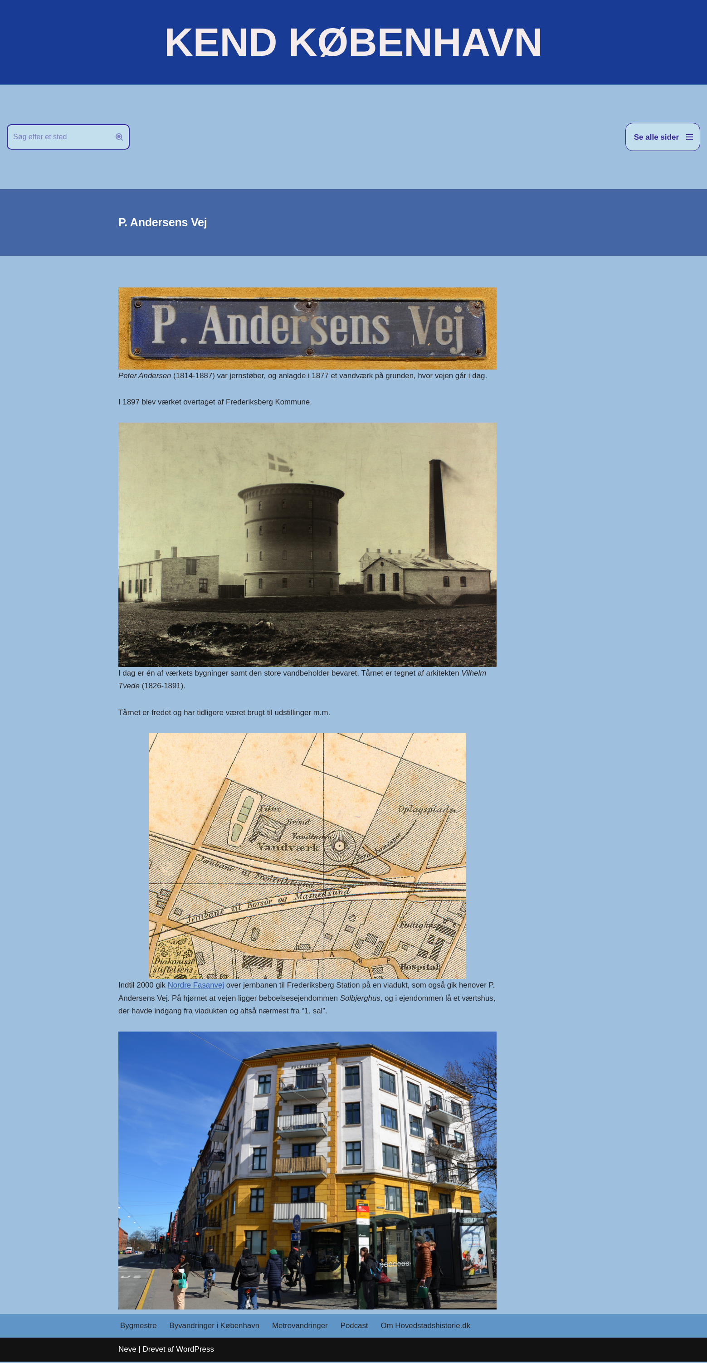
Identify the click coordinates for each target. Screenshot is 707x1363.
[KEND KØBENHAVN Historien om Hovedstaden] (353, 42)
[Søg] (58, 137)
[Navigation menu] (662, 137)
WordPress (195, 1350)
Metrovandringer (301, 1327)
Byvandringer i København (215, 1327)
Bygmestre (138, 1327)
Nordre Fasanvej (196, 986)
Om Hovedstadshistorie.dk (428, 1327)
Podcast (356, 1327)
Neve (127, 1350)
